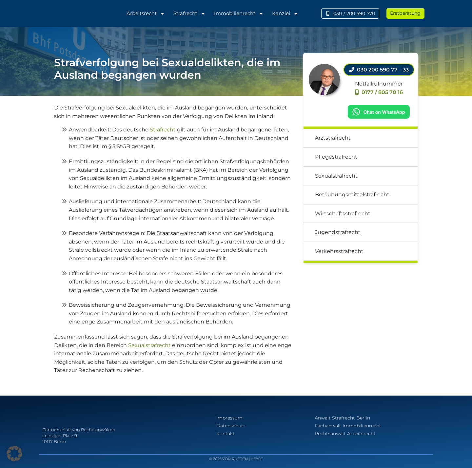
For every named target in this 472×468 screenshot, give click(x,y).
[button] (14, 453)
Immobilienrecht (239, 13)
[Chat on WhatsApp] (379, 111)
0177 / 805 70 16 (379, 92)
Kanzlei (285, 13)
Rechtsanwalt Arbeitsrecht (345, 434)
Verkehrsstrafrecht (339, 251)
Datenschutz (231, 426)
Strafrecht (189, 13)
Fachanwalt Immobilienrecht (348, 426)
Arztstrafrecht (333, 138)
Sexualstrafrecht (149, 345)
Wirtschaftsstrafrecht (342, 213)
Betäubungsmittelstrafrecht (352, 194)
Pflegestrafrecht (336, 157)
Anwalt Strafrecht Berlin (342, 418)
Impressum (229, 418)
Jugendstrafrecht (338, 232)
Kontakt (225, 434)
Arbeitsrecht (146, 13)
